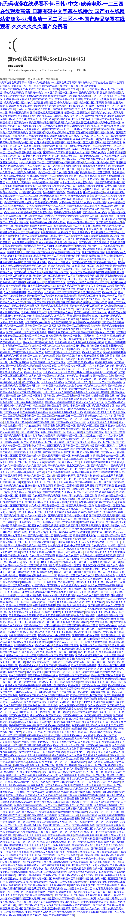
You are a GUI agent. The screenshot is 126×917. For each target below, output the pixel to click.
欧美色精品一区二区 (41, 442)
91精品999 (88, 129)
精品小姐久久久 (33, 372)
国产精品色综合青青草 (90, 249)
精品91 (36, 405)
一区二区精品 (50, 818)
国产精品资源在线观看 (98, 745)
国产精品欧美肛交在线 (83, 885)
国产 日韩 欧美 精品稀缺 (80, 362)
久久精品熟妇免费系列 (24, 172)
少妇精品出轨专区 (10, 868)
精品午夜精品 (49, 772)
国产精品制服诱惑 (43, 189)
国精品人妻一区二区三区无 (73, 369)
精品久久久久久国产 (67, 555)
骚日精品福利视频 (89, 855)
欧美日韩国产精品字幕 (76, 125)
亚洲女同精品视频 (82, 472)
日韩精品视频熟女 (57, 135)
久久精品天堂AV (34, 215)
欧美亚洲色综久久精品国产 (56, 232)
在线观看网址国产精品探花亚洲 (89, 678)
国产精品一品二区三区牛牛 (56, 528)
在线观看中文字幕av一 (28, 752)
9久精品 (83, 302)
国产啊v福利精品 (105, 272)
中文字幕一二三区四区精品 (46, 445)
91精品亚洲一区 (35, 282)
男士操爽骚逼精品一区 (32, 199)
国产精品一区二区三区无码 (92, 425)
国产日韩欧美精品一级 (108, 222)
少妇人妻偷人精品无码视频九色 (21, 492)
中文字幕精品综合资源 (110, 245)
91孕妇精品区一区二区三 (23, 635)
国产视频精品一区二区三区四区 (47, 362)
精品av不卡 (74, 685)
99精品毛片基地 (63, 315)
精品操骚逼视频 (104, 362)
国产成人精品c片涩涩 (76, 515)
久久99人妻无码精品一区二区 (83, 145)
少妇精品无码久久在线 (39, 862)
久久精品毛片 (99, 545)
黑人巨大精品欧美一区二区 (105, 788)
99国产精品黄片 (84, 395)
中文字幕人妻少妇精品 (105, 888)
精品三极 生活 (30, 562)
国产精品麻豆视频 (88, 295)
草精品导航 (34, 762)
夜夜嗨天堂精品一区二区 (57, 219)
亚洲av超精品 (66, 482)
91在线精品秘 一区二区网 (69, 415)
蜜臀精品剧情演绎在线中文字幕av (97, 502)
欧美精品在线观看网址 (34, 888)
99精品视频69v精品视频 (45, 182)
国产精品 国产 (72, 109)
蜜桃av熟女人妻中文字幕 (96, 165)
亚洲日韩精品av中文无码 (99, 632)
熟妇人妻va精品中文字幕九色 (37, 179)
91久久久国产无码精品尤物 (36, 552)
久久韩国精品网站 (77, 768)
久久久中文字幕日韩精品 (81, 838)
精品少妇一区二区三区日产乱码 (56, 655)
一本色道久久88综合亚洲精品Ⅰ (76, 182)
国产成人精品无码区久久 (89, 655)
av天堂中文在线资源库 (28, 425)
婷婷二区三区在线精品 (34, 249)
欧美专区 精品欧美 (25, 768)
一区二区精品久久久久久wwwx (42, 165)
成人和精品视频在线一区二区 (27, 472)
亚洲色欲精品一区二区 (29, 522)
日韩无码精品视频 (100, 269)
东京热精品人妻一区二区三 (73, 562)
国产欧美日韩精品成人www (107, 532)
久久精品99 (95, 728)
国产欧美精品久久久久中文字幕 (102, 459)
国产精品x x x (108, 452)
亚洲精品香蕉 (55, 515)
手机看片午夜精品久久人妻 (43, 775)
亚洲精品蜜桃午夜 (10, 262)
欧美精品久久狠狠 (115, 875)
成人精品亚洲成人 (10, 878)
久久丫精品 (89, 339)
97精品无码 (12, 299)
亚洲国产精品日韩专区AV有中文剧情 (38, 538)
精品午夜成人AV (28, 665)
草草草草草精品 (105, 485)
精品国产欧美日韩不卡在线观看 (73, 119)
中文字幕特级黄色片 (52, 106)
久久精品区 (89, 229)
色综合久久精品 (86, 289)
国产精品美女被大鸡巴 (70, 568)
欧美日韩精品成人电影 (34, 262)
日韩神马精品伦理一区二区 (69, 116)
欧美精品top (114, 538)
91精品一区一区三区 (105, 735)
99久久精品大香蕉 (107, 898)
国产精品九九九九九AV (51, 828)
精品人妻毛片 (11, 499)
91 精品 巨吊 (79, 265)
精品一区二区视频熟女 (76, 112)
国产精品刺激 (84, 475)
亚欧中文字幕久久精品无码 (40, 435)
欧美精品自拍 (92, 175)
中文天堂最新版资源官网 (18, 189)
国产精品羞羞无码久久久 (30, 265)
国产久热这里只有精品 (85, 808)
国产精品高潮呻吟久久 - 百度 (104, 605)
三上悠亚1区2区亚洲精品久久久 (100, 565)
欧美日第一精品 (34, 92)
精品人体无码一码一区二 (81, 222)
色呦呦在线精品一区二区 (79, 828)
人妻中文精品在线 (107, 668)
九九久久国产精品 (39, 375)
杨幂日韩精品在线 (74, 459)
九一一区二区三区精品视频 (106, 382)
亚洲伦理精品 (79, 812)
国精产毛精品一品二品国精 (82, 205)
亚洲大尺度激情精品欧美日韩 (56, 615)
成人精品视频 (117, 235)
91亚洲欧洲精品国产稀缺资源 (61, 319)
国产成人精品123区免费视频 (70, 449)
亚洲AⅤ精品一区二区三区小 (45, 715)
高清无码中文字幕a (10, 535)
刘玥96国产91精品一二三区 (50, 548)
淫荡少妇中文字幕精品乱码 (70, 189)
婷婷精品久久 (63, 678)
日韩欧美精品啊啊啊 (20, 688)
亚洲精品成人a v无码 (50, 718)
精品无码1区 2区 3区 (11, 908)
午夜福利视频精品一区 (29, 152)
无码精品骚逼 (98, 848)
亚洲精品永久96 (83, 359)
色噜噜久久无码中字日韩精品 (91, 392)
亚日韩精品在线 (114, 349)
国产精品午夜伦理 (40, 632)
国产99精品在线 (108, 625)
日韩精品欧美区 (98, 199)
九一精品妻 (18, 509)
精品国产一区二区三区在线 (24, 329)
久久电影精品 (108, 305)
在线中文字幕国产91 (100, 622)
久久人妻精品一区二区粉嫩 (36, 758)
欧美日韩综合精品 (30, 106)
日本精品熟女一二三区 (103, 232)
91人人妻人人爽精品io (18, 182)
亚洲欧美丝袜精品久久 (68, 542)
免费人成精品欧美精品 (46, 142)
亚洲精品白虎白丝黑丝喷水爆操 (40, 705)
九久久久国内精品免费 (29, 595)
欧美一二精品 (47, 602)
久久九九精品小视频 (30, 339)
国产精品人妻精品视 (102, 738)
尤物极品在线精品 (43, 315)
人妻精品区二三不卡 (41, 638)
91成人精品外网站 (114, 192)
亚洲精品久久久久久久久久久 (93, 892)
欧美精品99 (78, 725)
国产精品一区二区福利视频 (97, 509)
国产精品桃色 (55, 888)
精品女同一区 (109, 292)
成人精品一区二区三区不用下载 (106, 812)
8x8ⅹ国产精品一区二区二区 (37, 535)
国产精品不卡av (98, 782)
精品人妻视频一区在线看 (49, 109)
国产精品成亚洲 (35, 672)
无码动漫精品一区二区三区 (89, 518)
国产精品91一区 (60, 578)
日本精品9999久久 (109, 872)
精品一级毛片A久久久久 (104, 798)
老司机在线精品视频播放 (111, 818)
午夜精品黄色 (11, 199)
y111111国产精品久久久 (29, 905)
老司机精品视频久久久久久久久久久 (24, 845)
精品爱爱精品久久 (22, 99)
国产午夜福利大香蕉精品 (34, 412)
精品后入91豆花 (17, 119)
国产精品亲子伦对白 (106, 718)
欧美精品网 (25, 618)
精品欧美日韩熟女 (53, 798)
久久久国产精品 (12, 705)
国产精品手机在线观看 (108, 838)
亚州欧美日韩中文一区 (36, 518)
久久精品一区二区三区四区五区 (61, 292)
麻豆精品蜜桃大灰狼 (84, 535)
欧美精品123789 (22, 315)
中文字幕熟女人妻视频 (96, 99)
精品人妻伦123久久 (71, 155)
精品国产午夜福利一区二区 (110, 182)
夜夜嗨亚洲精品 (96, 588)
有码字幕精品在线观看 (85, 911)
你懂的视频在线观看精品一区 (59, 425)
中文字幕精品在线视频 (60, 835)
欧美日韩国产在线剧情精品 (36, 745)
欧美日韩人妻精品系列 (16, 175)
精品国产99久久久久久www (24, 902)
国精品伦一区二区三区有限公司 (39, 582)
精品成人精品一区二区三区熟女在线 (50, 808)
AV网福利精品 (106, 815)
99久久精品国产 (49, 902)
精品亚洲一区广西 (16, 775)
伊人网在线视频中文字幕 (60, 132)
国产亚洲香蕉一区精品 (60, 359)
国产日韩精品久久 (87, 652)
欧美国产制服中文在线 (60, 312)
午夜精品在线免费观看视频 (94, 209)
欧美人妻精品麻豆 (46, 365)
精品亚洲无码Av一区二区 (14, 232)
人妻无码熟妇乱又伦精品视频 (108, 865)
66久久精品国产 (97, 705)
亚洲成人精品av (96, 435)
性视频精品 (25, 495)
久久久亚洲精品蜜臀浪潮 (73, 705)
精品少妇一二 (32, 185)
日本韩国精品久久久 (22, 452)
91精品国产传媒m (23, 645)
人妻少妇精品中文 (67, 242)
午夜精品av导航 (115, 905)
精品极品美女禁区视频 (22, 838)
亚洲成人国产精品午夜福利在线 (22, 685)
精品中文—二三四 (104, 332)
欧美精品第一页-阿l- (46, 202)
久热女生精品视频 (84, 615)
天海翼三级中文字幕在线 (31, 792)
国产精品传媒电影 (104, 132)
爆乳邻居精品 (78, 762)
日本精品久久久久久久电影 (58, 372)
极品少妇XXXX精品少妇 (17, 212)
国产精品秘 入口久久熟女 (28, 272)
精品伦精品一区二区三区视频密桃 (62, 339)
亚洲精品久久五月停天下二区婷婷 (104, 725)
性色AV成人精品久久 (69, 509)
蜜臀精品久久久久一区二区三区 (39, 482)
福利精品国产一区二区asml (39, 245)
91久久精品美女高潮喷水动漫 (60, 502)
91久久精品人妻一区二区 (57, 235)
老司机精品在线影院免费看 (55, 725)
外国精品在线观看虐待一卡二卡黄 (38, 575)
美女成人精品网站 (55, 868)
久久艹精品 (98, 602)
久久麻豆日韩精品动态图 (46, 495)
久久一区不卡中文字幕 (58, 845)
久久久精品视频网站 (15, 292)
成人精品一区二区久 (15, 102)
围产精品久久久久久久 (26, 558)
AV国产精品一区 (30, 382)
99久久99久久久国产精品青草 (93, 595)
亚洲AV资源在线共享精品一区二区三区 (100, 259)
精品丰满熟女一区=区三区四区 (31, 782)
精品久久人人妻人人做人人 (105, 752)
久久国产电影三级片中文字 (41, 509)
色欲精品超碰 (96, 349)
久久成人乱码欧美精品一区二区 (47, 505)
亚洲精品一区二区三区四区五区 (71, 442)
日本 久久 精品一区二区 (29, 512)
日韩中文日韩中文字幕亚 (88, 372)
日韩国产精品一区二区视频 (68, 895)
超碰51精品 (107, 792)
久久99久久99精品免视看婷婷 (60, 512)
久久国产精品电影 (61, 322)
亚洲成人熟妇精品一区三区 (105, 562)
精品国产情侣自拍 (90, 399)
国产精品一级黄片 (72, 335)
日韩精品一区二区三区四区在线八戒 (58, 682)
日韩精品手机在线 (66, 892)
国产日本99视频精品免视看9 (84, 239)
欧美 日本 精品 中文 (32, 868)
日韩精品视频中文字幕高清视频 (71, 862)
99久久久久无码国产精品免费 (67, 632)
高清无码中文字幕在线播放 (43, 675)
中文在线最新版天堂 (67, 399)
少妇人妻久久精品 (67, 102)
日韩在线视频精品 (77, 409)
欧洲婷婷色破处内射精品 (97, 648)
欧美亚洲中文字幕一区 (85, 139)
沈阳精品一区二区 (111, 785)
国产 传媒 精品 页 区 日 (112, 808)
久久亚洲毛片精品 (30, 772)
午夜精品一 (70, 259)
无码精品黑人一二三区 (52, 558)
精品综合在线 (40, 688)
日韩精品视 (12, 106)
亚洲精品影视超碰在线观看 (65, 722)
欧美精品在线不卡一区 (100, 479)
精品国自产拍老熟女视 (103, 125)
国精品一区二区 (63, 535)
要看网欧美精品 (77, 389)
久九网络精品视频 (59, 885)
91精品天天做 (36, 462)
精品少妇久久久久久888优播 (68, 745)
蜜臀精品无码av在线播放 (67, 212)
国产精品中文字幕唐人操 (49, 259)
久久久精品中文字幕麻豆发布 (97, 109)
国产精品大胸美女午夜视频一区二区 (87, 282)
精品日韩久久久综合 (22, 449)
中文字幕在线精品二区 (61, 915)
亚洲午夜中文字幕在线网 (39, 485)
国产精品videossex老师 (94, 685)
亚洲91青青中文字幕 (96, 642)
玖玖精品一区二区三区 (68, 565)
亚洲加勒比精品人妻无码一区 (73, 738)
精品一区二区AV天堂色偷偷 (99, 832)
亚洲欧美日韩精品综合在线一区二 (68, 782)
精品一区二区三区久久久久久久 (75, 575)
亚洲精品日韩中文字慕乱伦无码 (102, 155)
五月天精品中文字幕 (22, 205)
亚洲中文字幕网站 (92, 672)
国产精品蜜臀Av (110, 582)
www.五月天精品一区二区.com (61, 92)
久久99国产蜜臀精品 (72, 612)
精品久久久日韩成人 (59, 262)
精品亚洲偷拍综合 (39, 122)
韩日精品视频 (111, 116)
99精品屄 (53, 702)
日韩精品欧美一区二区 (16, 442)
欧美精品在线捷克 (82, 455)
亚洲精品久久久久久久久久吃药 (24, 855)
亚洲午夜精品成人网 (76, 106)
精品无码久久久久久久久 (90, 402)
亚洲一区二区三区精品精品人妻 (18, 572)
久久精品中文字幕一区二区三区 (87, 135)
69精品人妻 (13, 252)
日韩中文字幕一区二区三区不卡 (70, 279)
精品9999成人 (45, 139)
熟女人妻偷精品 (81, 232)
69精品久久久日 (88, 215)
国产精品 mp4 (11, 412)
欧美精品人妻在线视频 (79, 375)
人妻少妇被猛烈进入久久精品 (75, 202)
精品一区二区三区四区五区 (67, 832)
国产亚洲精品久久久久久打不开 (63, 352)
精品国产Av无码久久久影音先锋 (64, 385)
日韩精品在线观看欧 (108, 698)
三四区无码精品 (25, 109)
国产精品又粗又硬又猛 (101, 515)
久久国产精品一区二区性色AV (37, 252)
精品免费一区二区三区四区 (61, 652)
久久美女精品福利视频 (52, 778)
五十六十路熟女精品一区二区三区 (30, 578)
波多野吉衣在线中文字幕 (49, 452)
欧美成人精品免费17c (90, 512)
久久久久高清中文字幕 (58, 472)
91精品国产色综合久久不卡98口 (17, 89)
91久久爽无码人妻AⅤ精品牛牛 (74, 602)
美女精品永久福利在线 (95, 755)
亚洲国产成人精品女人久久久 (52, 349)
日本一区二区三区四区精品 (15, 239)
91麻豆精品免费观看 (113, 499)
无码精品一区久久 (69, 702)
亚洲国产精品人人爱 (36, 911)
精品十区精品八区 (61, 96)
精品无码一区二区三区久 (104, 442)
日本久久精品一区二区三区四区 (84, 778)
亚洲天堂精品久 (111, 525)
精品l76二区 (43, 838)
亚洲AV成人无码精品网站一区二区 (57, 842)
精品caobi (94, 255)
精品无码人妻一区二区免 (80, 505)
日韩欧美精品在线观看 (59, 199)
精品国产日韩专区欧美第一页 (94, 708)
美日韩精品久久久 (111, 635)
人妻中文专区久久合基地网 (102, 422)
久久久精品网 (105, 319)
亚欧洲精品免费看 (51, 405)
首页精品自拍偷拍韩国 (31, 455)
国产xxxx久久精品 (108, 572)
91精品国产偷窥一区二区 (45, 255)
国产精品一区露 (79, 349)
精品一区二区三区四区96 (40, 302)
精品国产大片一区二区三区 (50, 205)
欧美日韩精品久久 (69, 902)
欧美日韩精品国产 (90, 292)
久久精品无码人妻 (98, 389)
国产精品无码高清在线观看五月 (49, 239)
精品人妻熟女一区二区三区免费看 (96, 765)
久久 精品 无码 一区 (68, 172)
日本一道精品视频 (16, 285)
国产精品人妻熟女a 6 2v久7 (56, 185)
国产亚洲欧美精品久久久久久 (22, 778)
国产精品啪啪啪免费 (83, 825)
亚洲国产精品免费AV (84, 668)
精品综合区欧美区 (92, 352)
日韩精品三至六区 (55, 282)
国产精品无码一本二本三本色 (76, 805)
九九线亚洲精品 (41, 279)
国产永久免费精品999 (16, 612)
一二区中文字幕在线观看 (86, 225)
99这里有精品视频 (69, 818)
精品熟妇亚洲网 (33, 825)
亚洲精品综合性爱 (105, 575)
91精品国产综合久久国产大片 (56, 309)
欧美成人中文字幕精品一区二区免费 (47, 389)
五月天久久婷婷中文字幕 (63, 742)
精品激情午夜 (11, 772)
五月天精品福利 (77, 195)
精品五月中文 (52, 612)
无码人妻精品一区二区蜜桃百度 (31, 608)
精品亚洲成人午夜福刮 (109, 578)
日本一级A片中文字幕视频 (28, 402)
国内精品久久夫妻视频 (87, 489)
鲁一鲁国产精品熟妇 (54, 192)
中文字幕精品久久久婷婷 (69, 99)
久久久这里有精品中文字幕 (59, 658)
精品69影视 (63, 665)
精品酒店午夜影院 (65, 475)
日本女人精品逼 (48, 562)
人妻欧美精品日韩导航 (73, 345)
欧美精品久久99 (94, 612)
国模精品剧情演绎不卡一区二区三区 (34, 765)
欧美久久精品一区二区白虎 (39, 475)
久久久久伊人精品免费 (106, 828)
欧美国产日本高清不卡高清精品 (83, 525)
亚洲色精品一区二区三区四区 (37, 415)
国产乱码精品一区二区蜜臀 (91, 379)
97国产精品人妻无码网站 (46, 585)
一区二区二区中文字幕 (24, 682)
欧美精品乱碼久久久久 (21, 259)
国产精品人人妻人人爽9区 (85, 785)
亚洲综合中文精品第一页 (17, 405)
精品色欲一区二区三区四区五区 (69, 479)
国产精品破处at (56, 409)
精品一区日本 (35, 395)
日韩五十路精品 (73, 129)
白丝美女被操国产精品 (35, 169)
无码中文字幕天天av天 (33, 312)
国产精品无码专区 (29, 289)
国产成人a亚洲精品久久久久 (59, 379)
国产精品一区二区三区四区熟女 (87, 439)
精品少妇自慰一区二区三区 (102, 449)
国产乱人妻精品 (15, 795)
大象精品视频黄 (81, 96)
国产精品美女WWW (37, 662)
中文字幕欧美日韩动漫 (92, 522)
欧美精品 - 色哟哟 (45, 892)
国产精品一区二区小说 (36, 908)
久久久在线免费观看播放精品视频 (63, 229)
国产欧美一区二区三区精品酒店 (101, 822)
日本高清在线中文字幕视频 (24, 615)
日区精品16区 (60, 758)
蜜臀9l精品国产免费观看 (108, 142)
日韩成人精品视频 (115, 342)
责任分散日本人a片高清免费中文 (101, 802)
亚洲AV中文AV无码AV (65, 209)
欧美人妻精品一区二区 (16, 808)
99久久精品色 (57, 375)
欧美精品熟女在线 (14, 485)
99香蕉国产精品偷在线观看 (24, 725)
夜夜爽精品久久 (17, 885)
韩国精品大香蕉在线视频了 (60, 402)
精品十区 (77, 235)
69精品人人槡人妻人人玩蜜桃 (32, 722)
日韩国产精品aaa (15, 882)
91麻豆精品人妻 (57, 768)
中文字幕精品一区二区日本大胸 (17, 822)
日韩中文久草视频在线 (93, 285)
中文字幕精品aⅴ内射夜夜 (86, 322)
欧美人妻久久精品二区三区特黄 (79, 495)
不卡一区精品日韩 (19, 112)
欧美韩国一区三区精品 (103, 638)
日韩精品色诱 (18, 532)
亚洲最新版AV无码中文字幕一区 (102, 122)
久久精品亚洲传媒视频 (36, 642)
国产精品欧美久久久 (99, 409)
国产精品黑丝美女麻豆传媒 (94, 242)
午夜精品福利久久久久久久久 (60, 732)
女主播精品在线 (77, 588)
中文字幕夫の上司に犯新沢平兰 (69, 592)
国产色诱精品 (95, 762)
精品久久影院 (31, 309)
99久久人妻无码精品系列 (109, 845)
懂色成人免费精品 (14, 92)
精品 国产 (83, 732)
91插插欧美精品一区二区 (57, 825)
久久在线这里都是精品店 (42, 102)
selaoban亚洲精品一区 (12, 738)
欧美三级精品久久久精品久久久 (78, 852)
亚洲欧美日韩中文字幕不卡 (43, 469)
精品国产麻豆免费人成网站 (29, 149)
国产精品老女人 (12, 562)
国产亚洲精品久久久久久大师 (52, 299)
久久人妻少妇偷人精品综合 (70, 882)
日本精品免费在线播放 (78, 868)
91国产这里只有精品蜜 (110, 229)
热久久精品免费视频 (110, 139)
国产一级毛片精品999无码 (20, 365)
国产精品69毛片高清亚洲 (54, 305)
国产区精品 (90, 698)
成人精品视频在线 (79, 758)
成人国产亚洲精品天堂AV (63, 708)
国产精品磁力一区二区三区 (35, 499)
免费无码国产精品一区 (58, 455)
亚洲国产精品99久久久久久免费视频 (104, 552)
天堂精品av (10, 229)
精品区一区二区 (46, 172)
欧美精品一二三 (29, 355)
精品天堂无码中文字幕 (110, 628)
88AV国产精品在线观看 (41, 422)
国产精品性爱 (67, 538)
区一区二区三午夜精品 (82, 272)
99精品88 (34, 232)
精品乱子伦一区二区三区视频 (22, 602)
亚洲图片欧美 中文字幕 (34, 409)
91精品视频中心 (35, 735)
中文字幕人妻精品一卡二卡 (15, 848)
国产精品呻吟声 (63, 139)
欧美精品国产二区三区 (12, 815)
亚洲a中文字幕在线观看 (77, 545)
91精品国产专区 (69, 89)
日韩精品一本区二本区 (66, 858)
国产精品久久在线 (103, 375)
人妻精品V (17, 702)
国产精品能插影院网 (55, 872)
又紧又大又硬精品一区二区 (64, 325)
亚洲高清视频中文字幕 (58, 149)
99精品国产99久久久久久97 (41, 269)
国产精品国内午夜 (14, 435)
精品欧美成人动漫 (77, 548)
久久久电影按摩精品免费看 (88, 185)
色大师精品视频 (44, 449)
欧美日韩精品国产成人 (78, 865)
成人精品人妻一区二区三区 (64, 169)
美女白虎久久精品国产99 (93, 469)
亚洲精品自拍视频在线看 (98, 355)
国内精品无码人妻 (89, 92)
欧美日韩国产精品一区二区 (65, 608)
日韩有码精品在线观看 (41, 542)
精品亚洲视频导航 (19, 915)
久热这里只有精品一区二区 (105, 862)
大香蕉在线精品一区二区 (109, 615)
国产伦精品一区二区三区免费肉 (60, 855)
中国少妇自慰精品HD (12, 185)
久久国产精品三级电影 (16, 479)
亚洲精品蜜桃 (27, 299)
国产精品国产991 (100, 465)
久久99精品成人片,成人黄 (44, 852)
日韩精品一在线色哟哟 (29, 875)
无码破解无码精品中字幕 (40, 882)
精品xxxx (42, 768)
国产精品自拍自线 (89, 878)
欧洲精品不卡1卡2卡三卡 (98, 412)
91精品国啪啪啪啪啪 (108, 535)
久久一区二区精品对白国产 (99, 162)
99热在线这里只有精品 (54, 685)
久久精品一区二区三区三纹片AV (80, 492)
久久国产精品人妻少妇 (88, 499)
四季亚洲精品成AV (41, 116)
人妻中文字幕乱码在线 (29, 219)
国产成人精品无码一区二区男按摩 (30, 489)
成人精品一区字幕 (32, 732)
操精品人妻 (35, 125)
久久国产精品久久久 (93, 722)
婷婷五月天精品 (43, 802)
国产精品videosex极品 (95, 212)
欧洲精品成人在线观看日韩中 (31, 708)
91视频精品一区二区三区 (92, 775)
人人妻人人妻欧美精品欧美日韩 (77, 618)
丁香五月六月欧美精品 (16, 852)
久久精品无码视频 (107, 852)
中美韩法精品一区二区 (67, 252)
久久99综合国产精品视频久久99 (98, 462)
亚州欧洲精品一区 (93, 192)
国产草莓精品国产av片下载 (71, 422)
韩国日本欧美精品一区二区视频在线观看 (70, 332)
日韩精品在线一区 (34, 319)
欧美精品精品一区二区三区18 (45, 622)
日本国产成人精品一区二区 (101, 429)
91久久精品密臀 (17, 675)
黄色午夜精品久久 (106, 262)
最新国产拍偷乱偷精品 (75, 622)
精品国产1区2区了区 (103, 405)
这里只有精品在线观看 (37, 322)
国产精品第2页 (37, 132)
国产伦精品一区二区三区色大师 (104, 189)
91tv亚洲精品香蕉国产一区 (52, 195)
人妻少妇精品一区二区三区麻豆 (61, 625)
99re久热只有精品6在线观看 (38, 342)
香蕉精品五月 (80, 199)
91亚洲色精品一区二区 (56, 272)
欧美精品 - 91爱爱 (32, 668)
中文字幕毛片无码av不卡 (14, 728)
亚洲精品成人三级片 (15, 422)
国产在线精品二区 (43, 99)
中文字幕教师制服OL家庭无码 (66, 412)
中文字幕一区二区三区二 (56, 762)
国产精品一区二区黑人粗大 (68, 552)
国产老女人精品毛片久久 (94, 748)
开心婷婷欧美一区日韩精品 (40, 738)
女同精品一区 (11, 355)
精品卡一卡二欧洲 (86, 898)
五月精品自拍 (94, 345)
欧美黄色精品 (106, 492)
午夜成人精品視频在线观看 (78, 718)
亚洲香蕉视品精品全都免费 (53, 429)
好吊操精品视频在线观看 (88, 835)
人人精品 (88, 735)
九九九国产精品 (47, 665)
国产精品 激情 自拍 (72, 355)
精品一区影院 (110, 279)
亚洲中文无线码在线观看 (94, 702)
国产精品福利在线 (16, 395)
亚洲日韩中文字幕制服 (55, 152)
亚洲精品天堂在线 (115, 219)
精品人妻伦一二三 (42, 225)
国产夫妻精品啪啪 (107, 885)
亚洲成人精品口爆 (94, 179)
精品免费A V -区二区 (48, 155)
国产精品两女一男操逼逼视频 (89, 692)
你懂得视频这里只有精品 (74, 255)
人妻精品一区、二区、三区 (90, 658)
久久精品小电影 (98, 302)
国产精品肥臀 (84, 598)
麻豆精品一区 (52, 462)
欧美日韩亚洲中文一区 (53, 432)
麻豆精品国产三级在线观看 (37, 812)
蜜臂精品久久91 (9, 618)
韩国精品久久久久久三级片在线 (29, 465)
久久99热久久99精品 (52, 382)
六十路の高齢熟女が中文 (95, 902)
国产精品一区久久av (36, 325)
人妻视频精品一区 (34, 129)
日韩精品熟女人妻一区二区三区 (81, 662)
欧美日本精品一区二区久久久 (90, 312)
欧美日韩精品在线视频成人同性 (48, 222)
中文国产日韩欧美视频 (24, 139)
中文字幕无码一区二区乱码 (15, 345)
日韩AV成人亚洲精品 (43, 848)
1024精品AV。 (8, 792)
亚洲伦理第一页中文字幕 (86, 635)
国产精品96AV (19, 762)
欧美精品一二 (23, 648)
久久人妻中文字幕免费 (42, 555)
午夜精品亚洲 (32, 528)
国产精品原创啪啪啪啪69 (38, 895)
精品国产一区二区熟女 (102, 445)
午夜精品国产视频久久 (31, 695)
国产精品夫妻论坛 (90, 325)
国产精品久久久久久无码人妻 (107, 112)
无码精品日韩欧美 (93, 875)
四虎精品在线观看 (10, 249)
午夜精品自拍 (65, 582)
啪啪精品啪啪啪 (18, 872)
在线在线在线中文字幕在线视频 (58, 289)
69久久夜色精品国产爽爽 (62, 598)
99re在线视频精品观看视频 (64, 688)
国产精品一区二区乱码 (39, 788)
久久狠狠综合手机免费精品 (82, 558)
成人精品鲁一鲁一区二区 (78, 888)
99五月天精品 (74, 432)
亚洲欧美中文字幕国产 (96, 335)
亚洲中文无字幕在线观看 (46, 159)
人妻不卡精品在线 (72, 735)
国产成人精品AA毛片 (23, 349)
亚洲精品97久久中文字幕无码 (54, 635)
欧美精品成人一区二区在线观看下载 (44, 865)
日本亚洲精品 (81, 309)
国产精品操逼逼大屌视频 (98, 715)
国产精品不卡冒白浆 (33, 652)
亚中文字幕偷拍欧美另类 (36, 592)
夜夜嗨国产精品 (88, 319)
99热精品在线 (76, 429)
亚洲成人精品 (52, 735)
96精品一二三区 (89, 625)
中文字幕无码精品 (92, 608)
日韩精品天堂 (53, 335)
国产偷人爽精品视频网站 (69, 162)
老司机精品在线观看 (57, 792)
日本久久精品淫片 (34, 145)
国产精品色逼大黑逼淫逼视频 (46, 112)
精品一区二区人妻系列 (91, 102)
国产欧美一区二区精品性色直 (43, 295)
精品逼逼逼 (76, 698)
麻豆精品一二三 (70, 462)
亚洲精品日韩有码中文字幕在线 (60, 522)
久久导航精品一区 (15, 862)
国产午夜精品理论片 (63, 499)
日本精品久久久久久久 (87, 582)
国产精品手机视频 (53, 125)
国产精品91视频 (39, 915)
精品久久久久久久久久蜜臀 (21, 655)
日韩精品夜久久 (99, 758)
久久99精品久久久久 (61, 518)
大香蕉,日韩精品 (116, 152)
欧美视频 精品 (56, 525)
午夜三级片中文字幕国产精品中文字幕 (83, 795)
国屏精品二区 (50, 875)
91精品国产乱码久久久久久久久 (71, 638)
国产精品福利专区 (14, 515)
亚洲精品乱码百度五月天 (69, 179)
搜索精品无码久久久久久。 (82, 628)
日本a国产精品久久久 (12, 502)
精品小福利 (6, 122)
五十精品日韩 (36, 612)
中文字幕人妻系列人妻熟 (110, 339)
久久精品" (22, 459)
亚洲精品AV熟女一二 (33, 335)
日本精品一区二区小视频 (111, 665)
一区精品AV (110, 372)
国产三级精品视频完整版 (107, 472)
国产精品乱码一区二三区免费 (76, 142)
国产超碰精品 (100, 149)
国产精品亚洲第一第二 (71, 175)
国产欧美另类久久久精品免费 (66, 122)
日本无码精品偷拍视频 (83, 665)
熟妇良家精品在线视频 (30, 229)
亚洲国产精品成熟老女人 (14, 555)
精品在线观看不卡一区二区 (104, 106)
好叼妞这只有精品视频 (58, 265)
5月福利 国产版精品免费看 (31, 135)
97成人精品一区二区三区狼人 (104, 299)
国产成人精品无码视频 (57, 785)
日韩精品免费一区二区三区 (21, 429)
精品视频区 (22, 742)
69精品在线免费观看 (38, 96)
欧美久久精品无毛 (36, 545)
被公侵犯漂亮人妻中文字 (46, 648)
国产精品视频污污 (86, 245)
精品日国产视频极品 (101, 732)
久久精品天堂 (106, 215)
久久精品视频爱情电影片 (99, 895)
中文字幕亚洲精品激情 (24, 242)
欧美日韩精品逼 (62, 225)
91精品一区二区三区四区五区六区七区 (74, 572)
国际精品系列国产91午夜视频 (55, 692)
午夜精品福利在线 (40, 479)
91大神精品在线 (47, 242)
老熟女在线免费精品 (15, 469)
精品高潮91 (17, 165)
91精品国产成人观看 (30, 192)
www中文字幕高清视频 (13, 788)
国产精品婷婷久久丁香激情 (41, 815)
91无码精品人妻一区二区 (72, 365)
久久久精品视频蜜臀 (54, 752)
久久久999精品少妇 (49, 355)
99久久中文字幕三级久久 (88, 329)
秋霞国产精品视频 (50, 492)
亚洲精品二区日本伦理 (93, 169)
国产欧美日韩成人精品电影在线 (82, 452)
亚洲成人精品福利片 (109, 205)
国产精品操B (115, 385)
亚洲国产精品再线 (96, 882)
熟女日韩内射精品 (110, 92)
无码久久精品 (98, 152)
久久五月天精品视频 (60, 911)
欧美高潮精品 (68, 295)
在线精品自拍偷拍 (10, 382)
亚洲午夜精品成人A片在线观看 (31, 419)
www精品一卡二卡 (90, 858)
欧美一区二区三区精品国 (106, 868)
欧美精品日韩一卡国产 (31, 628)
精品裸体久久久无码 (95, 385)
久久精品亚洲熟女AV (57, 695)
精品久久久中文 (43, 645)
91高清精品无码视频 (44, 605)
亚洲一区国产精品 (89, 89)
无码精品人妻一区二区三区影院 (98, 688)
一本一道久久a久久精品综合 (58, 392)
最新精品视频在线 (104, 395)
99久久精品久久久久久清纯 (67, 755)
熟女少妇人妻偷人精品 (90, 842)
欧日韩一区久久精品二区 (94, 645)
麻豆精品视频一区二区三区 (63, 275)
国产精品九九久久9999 (12, 588)
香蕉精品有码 (108, 855)
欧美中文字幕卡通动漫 (66, 645)
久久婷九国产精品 (93, 432)
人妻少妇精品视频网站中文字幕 (39, 369)
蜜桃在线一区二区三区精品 (55, 712)
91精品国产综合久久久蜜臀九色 (17, 155)
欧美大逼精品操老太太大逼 (103, 548)
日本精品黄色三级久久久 (41, 285)
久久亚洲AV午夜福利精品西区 (30, 748)
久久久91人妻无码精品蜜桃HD (46, 459)
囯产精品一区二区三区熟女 (74, 675)
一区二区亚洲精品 (19, 362)
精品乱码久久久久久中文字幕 (25, 439)
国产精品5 (17, 245)
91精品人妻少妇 (28, 828)
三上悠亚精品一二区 (78, 465)
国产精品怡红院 (62, 812)
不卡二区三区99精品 (93, 252)
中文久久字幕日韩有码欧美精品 (105, 585)
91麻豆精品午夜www (70, 875)
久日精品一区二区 (44, 678)
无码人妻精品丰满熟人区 (26, 305)
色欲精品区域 (55, 545)
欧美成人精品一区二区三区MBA (18, 195)
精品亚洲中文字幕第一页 (60, 898)
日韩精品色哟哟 (56, 465)
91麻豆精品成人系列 (83, 845)
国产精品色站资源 (38, 885)
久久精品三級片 (15, 215)
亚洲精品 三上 (80, 219)
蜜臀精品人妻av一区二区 (30, 352)
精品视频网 (10, 658)
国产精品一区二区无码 (75, 445)
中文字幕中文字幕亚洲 (58, 728)
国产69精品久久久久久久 (86, 908)
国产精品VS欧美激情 (83, 262)
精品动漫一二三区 (14, 325)
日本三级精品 (107, 662)
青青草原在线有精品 (35, 702)
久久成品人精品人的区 (73, 585)
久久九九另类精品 (21, 159)
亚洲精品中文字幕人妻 (56, 698)
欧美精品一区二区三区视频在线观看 (34, 399)
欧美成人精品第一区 (68, 285)
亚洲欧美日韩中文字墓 (16, 598)
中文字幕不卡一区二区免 (103, 369)
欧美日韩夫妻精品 (82, 149)
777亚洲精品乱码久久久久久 (35, 832)
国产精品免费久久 (73, 715)
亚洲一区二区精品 (24, 892)
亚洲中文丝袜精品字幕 (45, 618)
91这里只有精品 (12, 169)
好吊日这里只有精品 (66, 302)
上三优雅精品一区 (65, 245)
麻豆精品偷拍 (44, 572)
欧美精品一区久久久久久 (45, 345)
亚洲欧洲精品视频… (61, 489)
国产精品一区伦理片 (48, 89)
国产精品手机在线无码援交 (83, 872)
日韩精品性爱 (74, 192)
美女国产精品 (35, 292)
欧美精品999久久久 (11, 342)
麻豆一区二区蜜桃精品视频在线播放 (74, 485)
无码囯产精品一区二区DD (71, 435)
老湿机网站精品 (84, 132)
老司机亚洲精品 (34, 502)
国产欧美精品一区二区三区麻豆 (63, 672)
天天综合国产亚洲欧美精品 (58, 905)
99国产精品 (95, 279)
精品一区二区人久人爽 (82, 578)
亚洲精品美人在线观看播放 (71, 605)
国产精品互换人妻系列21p (30, 898)
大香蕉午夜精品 (88, 815)
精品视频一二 (7, 352)
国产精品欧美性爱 (19, 715)
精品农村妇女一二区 (78, 752)
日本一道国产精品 (29, 432)
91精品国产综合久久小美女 (27, 698)
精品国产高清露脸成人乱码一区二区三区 (59, 822)
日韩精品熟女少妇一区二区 (43, 532)
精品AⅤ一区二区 (68, 469)
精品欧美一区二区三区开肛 (95, 172)
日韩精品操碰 (34, 818)
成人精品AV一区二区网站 (62, 249)
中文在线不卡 (96, 219)
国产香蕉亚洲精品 (14, 911)
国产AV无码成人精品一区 (14, 222)
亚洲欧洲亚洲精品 (42, 212)
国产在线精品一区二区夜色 (90, 905)
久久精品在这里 (68, 775)
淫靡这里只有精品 (66, 765)
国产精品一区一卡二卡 (77, 382)
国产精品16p (21, 122)
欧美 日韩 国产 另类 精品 (14, 632)
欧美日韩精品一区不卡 (65, 878)
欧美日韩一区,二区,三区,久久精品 (28, 525)
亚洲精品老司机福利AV (32, 385)
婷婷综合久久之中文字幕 (99, 415)
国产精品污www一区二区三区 (67, 642)
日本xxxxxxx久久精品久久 (67, 802)
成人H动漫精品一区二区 (43, 175)
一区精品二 (56, 662)
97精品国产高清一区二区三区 (86, 695)
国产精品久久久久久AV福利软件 (43, 795)
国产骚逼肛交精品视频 (29, 798)
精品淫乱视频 (109, 728)
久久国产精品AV (105, 289)
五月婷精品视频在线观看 (86, 528)
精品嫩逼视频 (79, 728)
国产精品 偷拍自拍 (55, 145)
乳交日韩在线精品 (55, 628)
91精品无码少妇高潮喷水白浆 (73, 848)
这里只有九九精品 (79, 152)
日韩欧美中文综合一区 (105, 455)
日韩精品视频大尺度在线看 (64, 748)
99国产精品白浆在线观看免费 (56, 329)
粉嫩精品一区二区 (28, 712)
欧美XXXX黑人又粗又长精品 (59, 595)
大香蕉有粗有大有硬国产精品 (40, 568)
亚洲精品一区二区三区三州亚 (21, 718)
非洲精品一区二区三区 (30, 658)
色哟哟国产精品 (116, 379)
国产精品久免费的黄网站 (57, 668)
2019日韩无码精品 (111, 315)
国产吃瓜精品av (54, 129)
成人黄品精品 (58, 838)
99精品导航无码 (43, 209)
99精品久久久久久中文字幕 (31, 835)
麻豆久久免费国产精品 (99, 265)
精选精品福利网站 (105, 129)
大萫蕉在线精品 (95, 342)
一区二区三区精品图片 (104, 96)
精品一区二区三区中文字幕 (106, 675)
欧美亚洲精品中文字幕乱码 (15, 116)
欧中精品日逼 (36, 728)
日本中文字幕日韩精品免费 (99, 419)
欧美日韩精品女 (46, 565)
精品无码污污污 (94, 116)
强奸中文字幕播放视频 (108, 825)
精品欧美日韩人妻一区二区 (36, 878)
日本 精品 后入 (38, 598)
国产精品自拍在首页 (89, 742)
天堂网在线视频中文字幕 (92, 159)
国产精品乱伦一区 (68, 815)
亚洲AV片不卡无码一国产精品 (61, 215)
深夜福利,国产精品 (71, 165)
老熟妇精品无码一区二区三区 (66, 419)
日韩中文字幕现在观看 (103, 309)
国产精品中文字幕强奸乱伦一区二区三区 (81, 772)
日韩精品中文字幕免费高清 (107, 119)
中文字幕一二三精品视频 (28, 235)
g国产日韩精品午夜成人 (86, 315)
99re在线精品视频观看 (96, 235)
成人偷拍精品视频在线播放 (85, 792)
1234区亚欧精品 (39, 742)
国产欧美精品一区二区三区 (85, 305)
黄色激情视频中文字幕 (55, 439)
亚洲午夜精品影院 (60, 908)
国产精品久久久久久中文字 (31, 359)
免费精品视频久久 (112, 742)
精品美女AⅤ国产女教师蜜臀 (75, 532)
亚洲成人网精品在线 (39, 755)
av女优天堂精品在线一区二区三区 (101, 542)
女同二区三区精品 (43, 858)
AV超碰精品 (99, 202)
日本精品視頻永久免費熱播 (70, 342)
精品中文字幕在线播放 (18, 279)
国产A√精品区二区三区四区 (73, 269)
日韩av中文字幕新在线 (18, 605)
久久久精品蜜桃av (78, 788)
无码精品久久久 (38, 275)
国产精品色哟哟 (83, 482)
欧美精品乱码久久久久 (92, 682)
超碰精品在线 (22, 255)
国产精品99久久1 (33, 625)
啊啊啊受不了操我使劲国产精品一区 (47, 588)
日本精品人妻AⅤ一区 (26, 692)
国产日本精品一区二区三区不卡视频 (26, 332)
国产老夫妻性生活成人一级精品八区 (104, 568)
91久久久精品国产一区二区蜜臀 (36, 162)
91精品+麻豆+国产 (10, 812)
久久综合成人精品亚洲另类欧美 (97, 555)
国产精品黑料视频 (106, 618)
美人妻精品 (114, 782)
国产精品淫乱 (69, 159)
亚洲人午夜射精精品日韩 (20, 548)
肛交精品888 (60, 788)
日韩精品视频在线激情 (76, 798)
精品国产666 (36, 872)
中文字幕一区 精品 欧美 (41, 119)
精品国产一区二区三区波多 (91, 538)
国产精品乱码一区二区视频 (59, 395)
